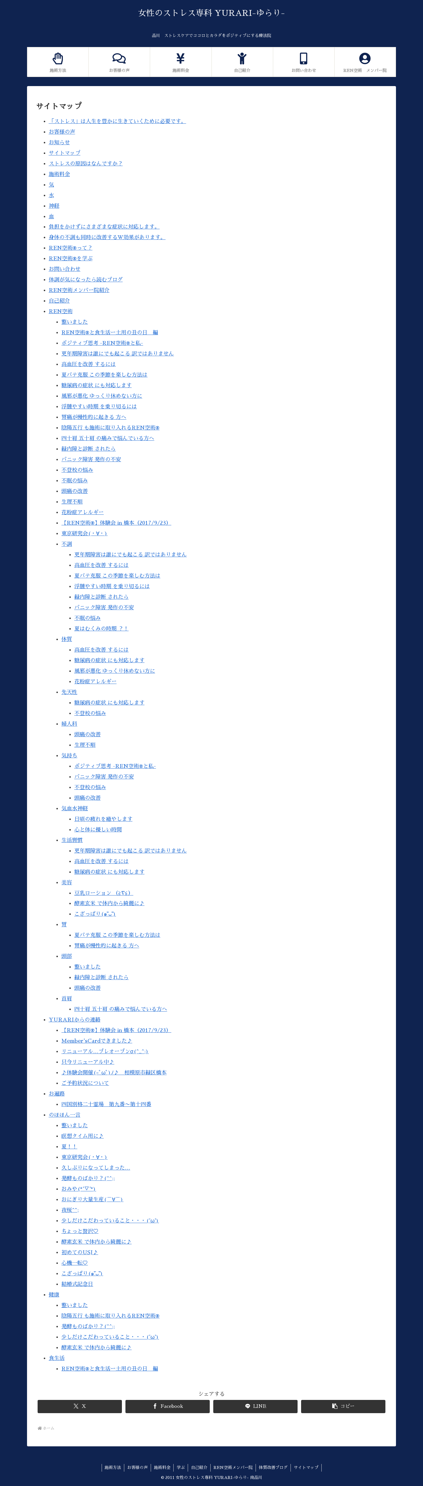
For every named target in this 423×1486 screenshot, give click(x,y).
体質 (66, 639)
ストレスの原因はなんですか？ (86, 163)
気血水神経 (74, 808)
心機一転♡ (74, 1263)
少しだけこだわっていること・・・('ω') (110, 1220)
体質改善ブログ (273, 1467)
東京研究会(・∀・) (84, 533)
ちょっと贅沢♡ (79, 1231)
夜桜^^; (70, 1210)
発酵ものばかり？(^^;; (88, 1178)
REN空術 (61, 311)
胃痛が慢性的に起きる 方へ (93, 417)
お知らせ (59, 142)
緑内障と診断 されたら (88, 449)
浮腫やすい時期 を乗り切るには (99, 406)
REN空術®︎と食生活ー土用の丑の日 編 (109, 332)
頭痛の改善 (74, 491)
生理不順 (72, 501)
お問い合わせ (64, 269)
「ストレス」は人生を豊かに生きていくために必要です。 (117, 121)
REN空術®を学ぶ (71, 258)
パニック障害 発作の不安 (91, 459)
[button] (343, 1406)
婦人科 (69, 724)
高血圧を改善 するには (88, 364)
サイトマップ (64, 153)
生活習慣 (72, 840)
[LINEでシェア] (255, 1406)
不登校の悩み (77, 470)
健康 (54, 1294)
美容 (66, 882)
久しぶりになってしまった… (95, 1167)
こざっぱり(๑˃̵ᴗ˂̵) (95, 914)
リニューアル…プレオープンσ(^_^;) (105, 1051)
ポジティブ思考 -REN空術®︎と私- (102, 343)
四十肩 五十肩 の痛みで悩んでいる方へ (107, 438)
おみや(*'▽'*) (78, 1189)
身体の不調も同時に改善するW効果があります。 (107, 237)
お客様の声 (62, 132)
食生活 (57, 1358)
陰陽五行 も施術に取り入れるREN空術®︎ (110, 427)
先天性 (69, 692)
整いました (74, 322)
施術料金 (59, 174)
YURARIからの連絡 (74, 1019)
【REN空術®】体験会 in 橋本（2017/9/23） (116, 523)
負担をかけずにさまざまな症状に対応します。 (104, 226)
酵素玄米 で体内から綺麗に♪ (109, 903)
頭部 (66, 956)
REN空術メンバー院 (233, 1467)
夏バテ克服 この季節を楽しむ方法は (104, 375)
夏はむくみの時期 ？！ (101, 628)
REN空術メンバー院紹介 (79, 290)
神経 (54, 206)
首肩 (66, 998)
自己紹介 (59, 300)
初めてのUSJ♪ (79, 1252)
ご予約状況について (85, 1083)
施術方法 (113, 1467)
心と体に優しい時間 (98, 829)
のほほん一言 (64, 1115)
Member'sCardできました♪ (96, 1041)
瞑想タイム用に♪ (82, 1136)
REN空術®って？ (71, 248)
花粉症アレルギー (82, 512)
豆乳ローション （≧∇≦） (103, 893)
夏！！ (69, 1146)
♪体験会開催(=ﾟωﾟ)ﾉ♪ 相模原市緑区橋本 (114, 1072)
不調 (66, 544)
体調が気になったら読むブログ (86, 279)
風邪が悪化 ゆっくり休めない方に (101, 396)
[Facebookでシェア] (167, 1406)
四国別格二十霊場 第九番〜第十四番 (106, 1104)
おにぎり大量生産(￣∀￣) (92, 1199)
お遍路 (57, 1093)
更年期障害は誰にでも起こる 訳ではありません (117, 353)
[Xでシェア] (80, 1406)
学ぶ (181, 1467)
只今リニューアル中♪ (87, 1062)
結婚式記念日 (77, 1284)
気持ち (69, 755)
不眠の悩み (74, 480)
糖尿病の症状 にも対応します (96, 385)
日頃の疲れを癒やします (103, 819)
